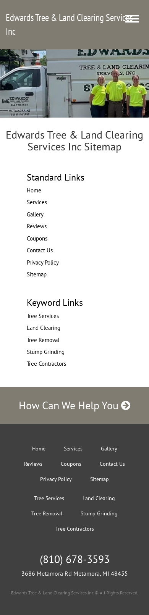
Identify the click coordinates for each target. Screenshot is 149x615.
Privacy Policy (43, 262)
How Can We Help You (74, 405)
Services (37, 202)
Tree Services (43, 316)
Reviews (37, 226)
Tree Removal (43, 340)
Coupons (37, 238)
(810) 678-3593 (75, 559)
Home (34, 190)
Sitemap (37, 274)
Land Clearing (43, 327)
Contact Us (40, 250)
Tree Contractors (46, 363)
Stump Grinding (46, 351)
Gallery (35, 214)
